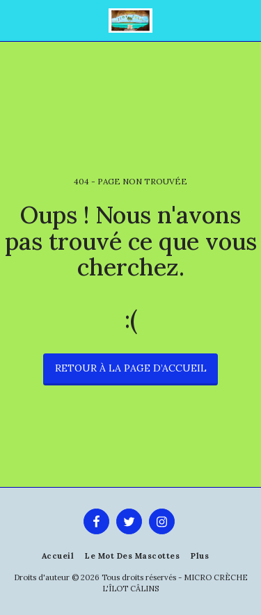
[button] (15, 19)
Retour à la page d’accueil (131, 368)
